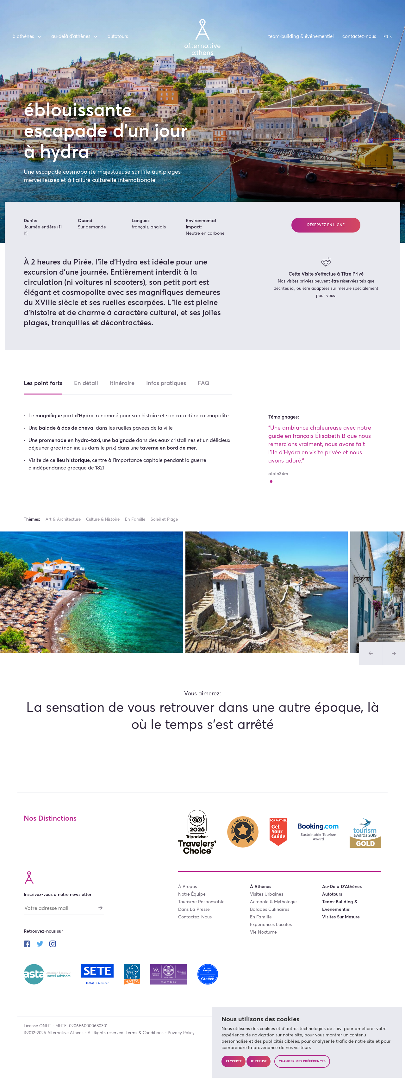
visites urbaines (266, 894)
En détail (86, 383)
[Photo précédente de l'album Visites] (370, 653)
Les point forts (43, 383)
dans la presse (194, 909)
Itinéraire (122, 383)
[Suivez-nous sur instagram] (52, 944)
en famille (261, 917)
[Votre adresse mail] (64, 910)
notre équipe (192, 894)
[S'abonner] (100, 907)
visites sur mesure (341, 917)
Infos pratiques (166, 383)
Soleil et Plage (164, 520)
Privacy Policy (181, 1033)
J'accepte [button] (233, 1061)
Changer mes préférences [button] (302, 1061)
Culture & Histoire (103, 520)
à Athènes (28, 36)
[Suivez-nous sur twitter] (39, 944)
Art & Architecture (63, 520)
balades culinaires (269, 909)
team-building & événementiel (301, 36)
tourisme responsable (201, 902)
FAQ (203, 383)
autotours (118, 36)
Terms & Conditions (145, 1033)
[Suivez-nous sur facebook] (27, 944)
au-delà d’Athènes (75, 36)
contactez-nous (359, 36)
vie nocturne (263, 932)
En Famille (135, 520)
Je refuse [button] (258, 1061)
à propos (187, 887)
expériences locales (271, 925)
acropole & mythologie (273, 902)
